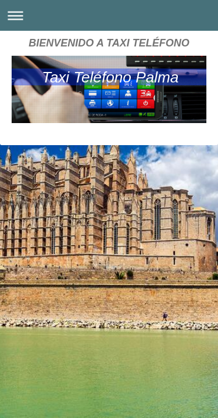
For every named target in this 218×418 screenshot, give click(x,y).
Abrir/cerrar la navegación (109, 15)
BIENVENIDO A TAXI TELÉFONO (108, 43)
